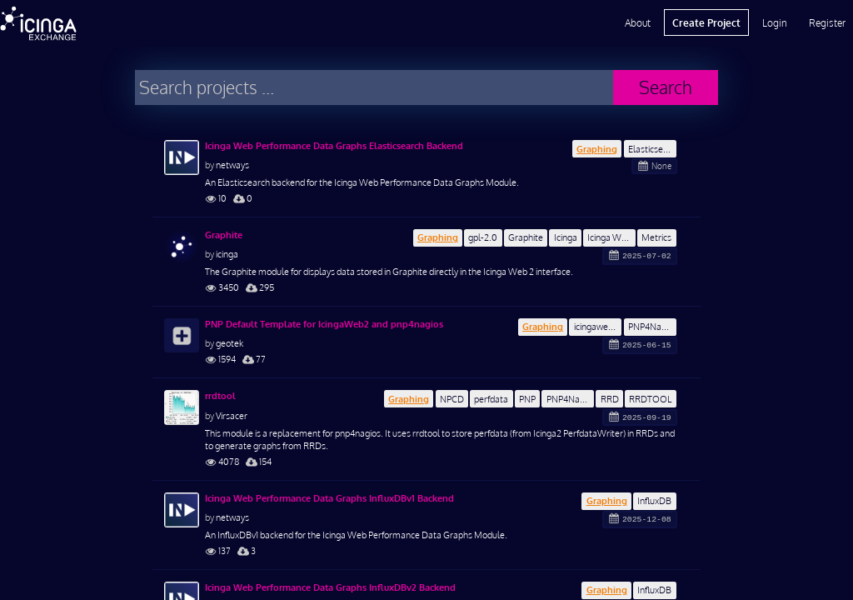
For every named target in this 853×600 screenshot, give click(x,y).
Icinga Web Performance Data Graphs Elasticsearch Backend (334, 146)
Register (827, 22)
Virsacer (231, 415)
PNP (527, 398)
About (638, 22)
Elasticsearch (652, 148)
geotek (229, 343)
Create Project (706, 22)
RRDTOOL (650, 398)
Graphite (525, 237)
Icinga (565, 237)
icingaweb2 (596, 326)
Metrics (656, 237)
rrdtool (220, 396)
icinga (227, 253)
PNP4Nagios (652, 326)
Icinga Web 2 (611, 237)
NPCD (452, 398)
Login (774, 22)
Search (665, 87)
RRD (610, 398)
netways (232, 164)
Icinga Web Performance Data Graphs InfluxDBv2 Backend (330, 587)
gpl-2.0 (482, 237)
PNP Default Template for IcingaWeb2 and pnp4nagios (324, 324)
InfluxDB (654, 500)
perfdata (491, 398)
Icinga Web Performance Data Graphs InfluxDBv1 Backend (329, 498)
